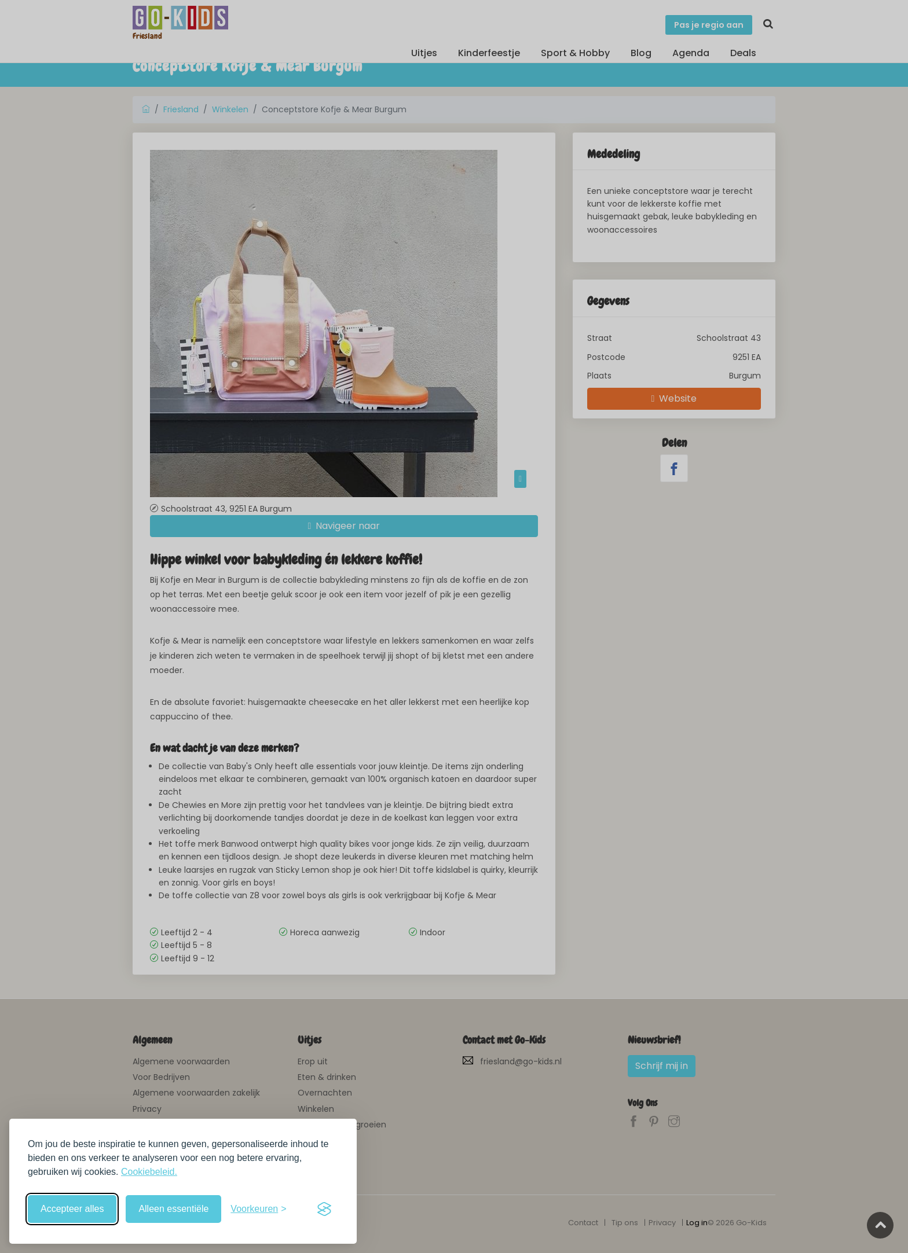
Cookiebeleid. (149, 1172)
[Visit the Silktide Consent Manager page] (324, 1209)
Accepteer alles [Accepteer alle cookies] (72, 1209)
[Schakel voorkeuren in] (258, 1209)
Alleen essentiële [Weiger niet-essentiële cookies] (173, 1209)
